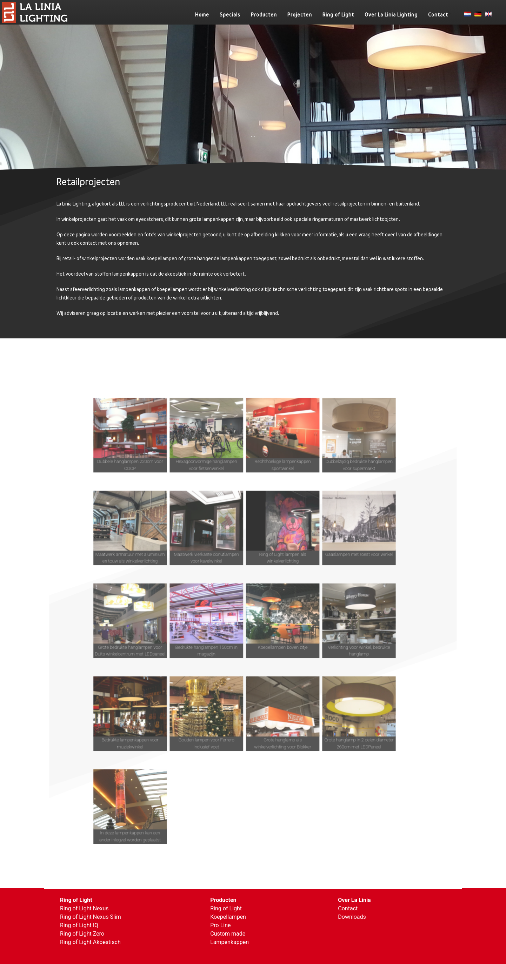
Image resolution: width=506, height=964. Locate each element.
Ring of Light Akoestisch (90, 942)
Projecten (299, 14)
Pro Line (220, 925)
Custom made (227, 933)
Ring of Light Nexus (84, 908)
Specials (230, 14)
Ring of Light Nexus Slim (90, 917)
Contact (438, 14)
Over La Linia (354, 900)
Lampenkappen (229, 942)
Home (202, 14)
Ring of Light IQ (79, 925)
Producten (264, 14)
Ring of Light (338, 14)
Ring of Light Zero (82, 933)
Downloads (352, 917)
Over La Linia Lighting (391, 14)
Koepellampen (228, 917)
